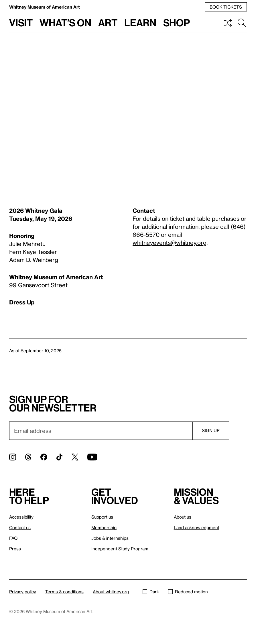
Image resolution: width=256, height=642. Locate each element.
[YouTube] (92, 457)
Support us (102, 516)
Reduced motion (188, 591)
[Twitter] (75, 457)
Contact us (20, 527)
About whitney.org (111, 591)
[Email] (100, 431)
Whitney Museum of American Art (44, 6)
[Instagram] (13, 457)
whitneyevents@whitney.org (169, 242)
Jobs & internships (110, 538)
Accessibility (21, 516)
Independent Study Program (119, 548)
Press (15, 548)
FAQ (13, 538)
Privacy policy (22, 591)
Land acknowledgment (196, 527)
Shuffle (227, 22)
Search (242, 22)
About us (182, 516)
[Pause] (238, 156)
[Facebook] (44, 457)
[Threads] (28, 457)
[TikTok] (59, 457)
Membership (104, 527)
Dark (151, 591)
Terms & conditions (64, 591)
